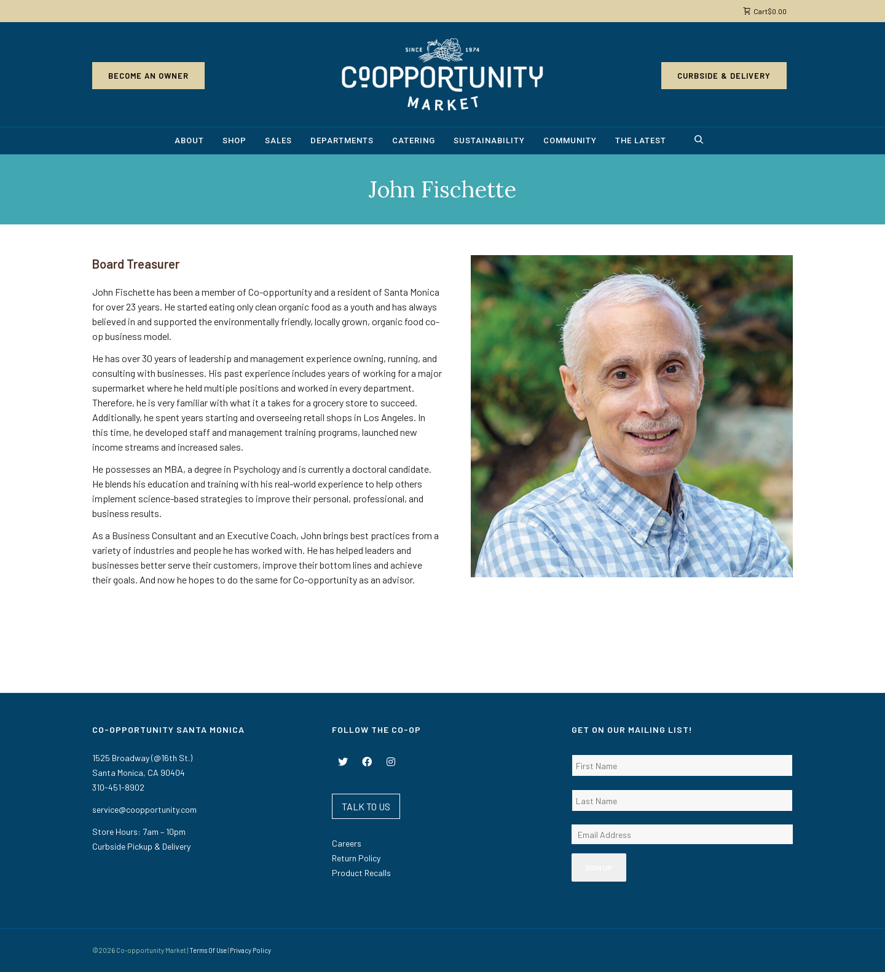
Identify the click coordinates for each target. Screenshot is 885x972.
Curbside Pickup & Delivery (141, 846)
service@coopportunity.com (144, 809)
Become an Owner (148, 76)
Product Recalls (361, 872)
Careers (346, 843)
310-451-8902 (118, 787)
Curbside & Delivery (724, 76)
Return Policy (356, 858)
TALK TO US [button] (366, 806)
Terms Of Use (208, 950)
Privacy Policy (250, 950)
